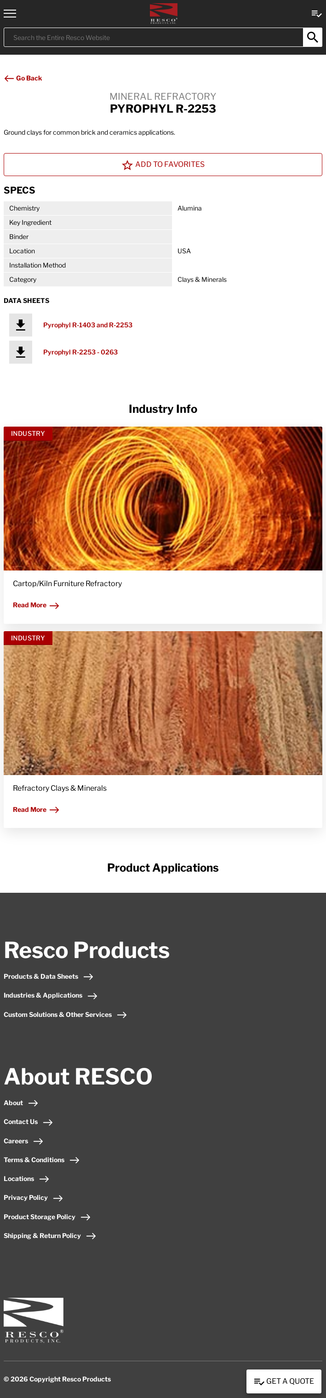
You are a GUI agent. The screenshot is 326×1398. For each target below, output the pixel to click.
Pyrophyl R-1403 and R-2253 (87, 325)
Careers (24, 1141)
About (21, 1103)
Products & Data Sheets (49, 976)
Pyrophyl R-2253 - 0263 (80, 352)
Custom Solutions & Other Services (65, 1014)
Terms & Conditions (42, 1160)
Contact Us (28, 1121)
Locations (27, 1178)
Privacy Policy (33, 1197)
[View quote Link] (316, 13)
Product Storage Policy (47, 1217)
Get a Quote (284, 1381)
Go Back (23, 78)
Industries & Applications (51, 995)
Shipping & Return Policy (50, 1235)
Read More (36, 605)
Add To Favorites (163, 165)
